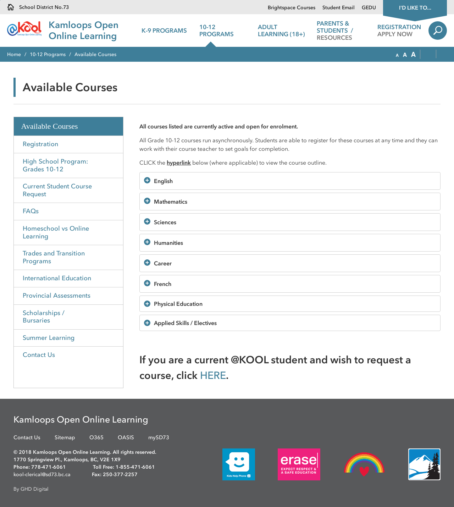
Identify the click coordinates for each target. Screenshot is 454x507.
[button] (397, 54)
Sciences (165, 222)
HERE (213, 375)
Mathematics (170, 201)
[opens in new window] (228, 464)
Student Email (338, 8)
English (163, 180)
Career (163, 263)
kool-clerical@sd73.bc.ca (42, 475)
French (162, 283)
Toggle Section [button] (116, 355)
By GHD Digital (31, 489)
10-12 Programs (48, 54)
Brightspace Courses (291, 8)
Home (14, 54)
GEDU (369, 8)
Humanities (168, 242)
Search (437, 30)
